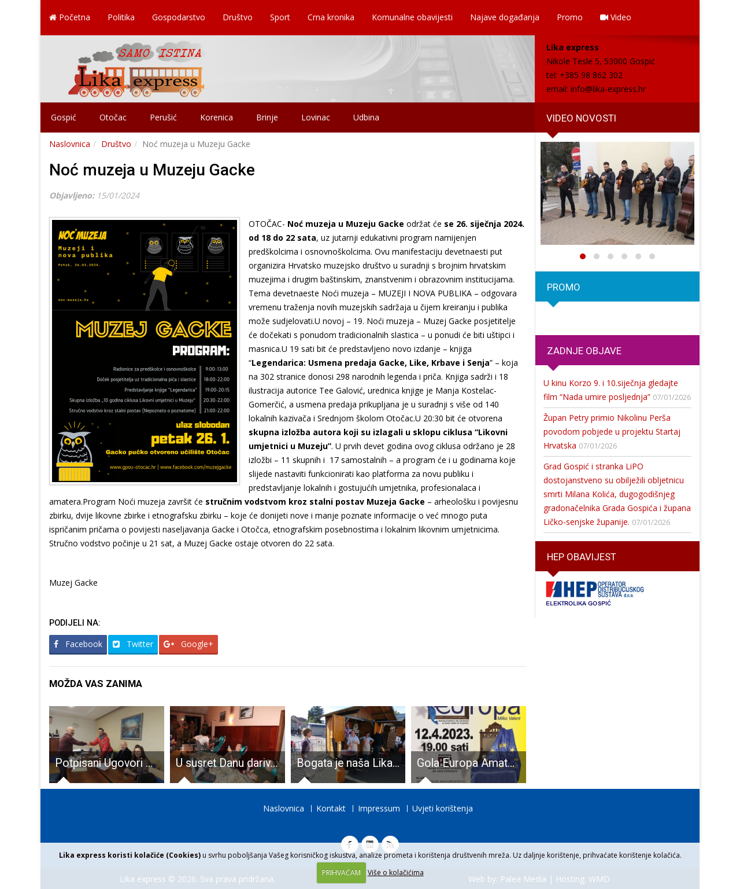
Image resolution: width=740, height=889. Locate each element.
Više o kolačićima (396, 872)
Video (615, 17)
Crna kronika (331, 17)
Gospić (63, 117)
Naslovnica (69, 143)
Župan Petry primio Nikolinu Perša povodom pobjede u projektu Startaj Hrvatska (611, 431)
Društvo (238, 17)
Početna (69, 17)
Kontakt (331, 808)
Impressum (379, 808)
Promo (570, 17)
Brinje (267, 117)
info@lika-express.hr (608, 88)
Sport (280, 17)
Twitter (133, 643)
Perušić (163, 117)
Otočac (113, 117)
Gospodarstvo (178, 17)
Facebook (78, 643)
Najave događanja (504, 17)
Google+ (188, 643)
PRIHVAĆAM (341, 872)
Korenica (216, 117)
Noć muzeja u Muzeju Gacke (152, 169)
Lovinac (315, 117)
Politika (121, 17)
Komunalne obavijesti (412, 17)
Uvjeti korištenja (442, 808)
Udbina (366, 117)
